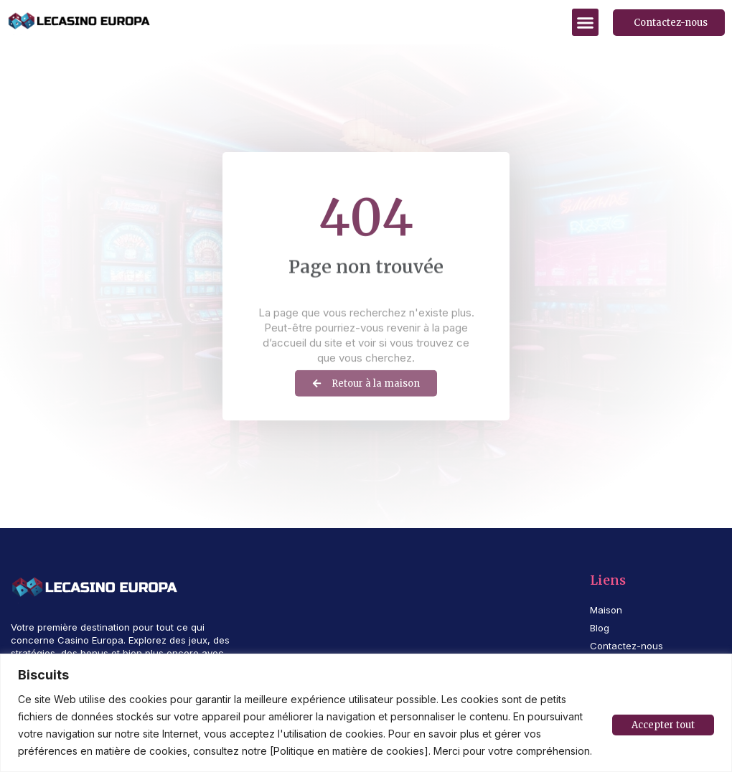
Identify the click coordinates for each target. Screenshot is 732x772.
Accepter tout (663, 725)
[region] (366, 713)
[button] (585, 22)
